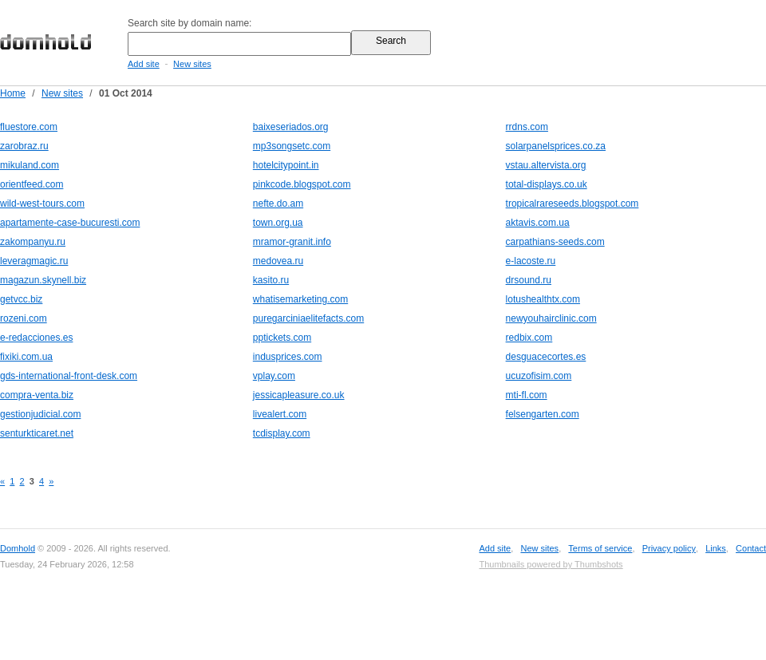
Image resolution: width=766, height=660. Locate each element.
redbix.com (529, 337)
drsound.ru (528, 280)
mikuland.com (29, 165)
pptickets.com (282, 337)
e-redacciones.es (36, 337)
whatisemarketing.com (300, 299)
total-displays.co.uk (546, 184)
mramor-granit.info (292, 241)
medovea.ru (278, 261)
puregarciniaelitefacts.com (308, 318)
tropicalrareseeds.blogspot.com (572, 203)
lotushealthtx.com (543, 299)
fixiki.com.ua (26, 356)
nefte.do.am (278, 203)
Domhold (17, 548)
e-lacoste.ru (531, 261)
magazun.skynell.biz (43, 280)
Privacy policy (669, 548)
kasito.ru (271, 280)
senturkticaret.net (36, 433)
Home (13, 93)
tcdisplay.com (281, 433)
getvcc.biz (21, 299)
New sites (192, 64)
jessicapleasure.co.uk (299, 395)
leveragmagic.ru (34, 261)
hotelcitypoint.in (286, 165)
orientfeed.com (31, 184)
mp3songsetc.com (291, 146)
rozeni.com (23, 318)
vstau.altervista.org (546, 165)
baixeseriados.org (291, 126)
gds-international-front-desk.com (68, 375)
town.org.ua (278, 222)
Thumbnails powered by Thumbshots (550, 564)
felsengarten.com (542, 414)
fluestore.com (28, 126)
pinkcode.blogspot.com (302, 184)
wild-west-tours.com (42, 203)
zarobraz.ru (24, 146)
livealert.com (279, 414)
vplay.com (274, 375)
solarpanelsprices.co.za (556, 146)
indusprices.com (287, 356)
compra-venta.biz (36, 395)
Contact (751, 548)
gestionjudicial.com (40, 414)
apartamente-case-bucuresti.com (70, 222)
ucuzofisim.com (539, 375)
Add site (144, 64)
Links (715, 548)
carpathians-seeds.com (555, 241)
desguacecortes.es (546, 356)
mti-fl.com (526, 395)
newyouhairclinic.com (551, 318)
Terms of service (600, 548)
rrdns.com (527, 126)
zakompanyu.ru (32, 241)
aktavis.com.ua (538, 222)
